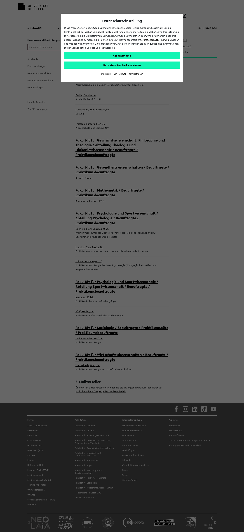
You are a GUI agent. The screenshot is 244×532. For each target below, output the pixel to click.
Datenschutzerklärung (156, 39)
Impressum (106, 73)
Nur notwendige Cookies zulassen (122, 65)
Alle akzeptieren (122, 55)
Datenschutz (120, 73)
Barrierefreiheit (136, 73)
